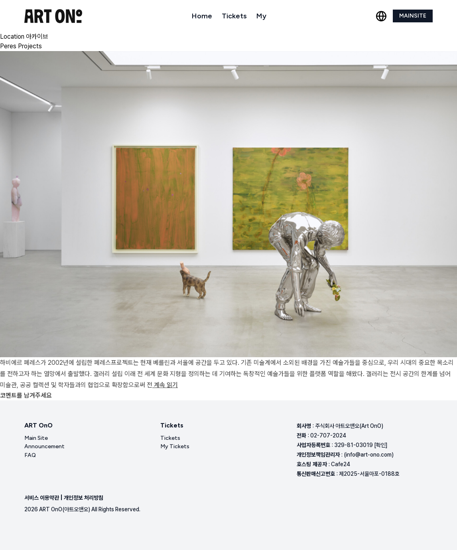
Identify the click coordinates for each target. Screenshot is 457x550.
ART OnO (38, 425)
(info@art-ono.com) (369, 454)
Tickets (234, 16)
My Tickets (174, 446)
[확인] (381, 445)
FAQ (30, 455)
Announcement (44, 446)
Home (202, 16)
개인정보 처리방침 (83, 498)
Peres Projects (21, 46)
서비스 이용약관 (41, 498)
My (261, 16)
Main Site (36, 438)
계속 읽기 (165, 385)
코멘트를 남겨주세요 (26, 395)
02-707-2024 (328, 435)
